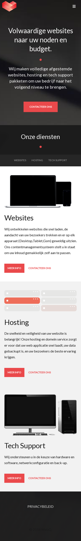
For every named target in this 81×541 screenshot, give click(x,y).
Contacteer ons (40, 106)
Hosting (37, 160)
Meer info (14, 268)
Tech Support (57, 160)
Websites (20, 160)
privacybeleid (40, 506)
